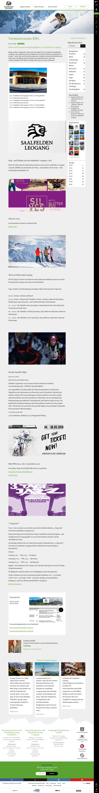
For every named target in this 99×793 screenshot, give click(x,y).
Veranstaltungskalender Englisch (21, 631)
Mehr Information (14, 584)
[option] (47, 790)
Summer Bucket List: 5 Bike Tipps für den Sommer (77, 99)
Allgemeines (21, 43)
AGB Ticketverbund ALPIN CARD (36, 783)
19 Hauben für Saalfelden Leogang (77, 109)
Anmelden (51, 773)
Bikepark (34, 786)
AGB (47, 783)
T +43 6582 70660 (7, 740)
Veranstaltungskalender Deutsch (21, 628)
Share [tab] (96, 790)
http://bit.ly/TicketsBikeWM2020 (20, 472)
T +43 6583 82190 (54, 738)
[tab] (96, 1)
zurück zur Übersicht (78, 38)
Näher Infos (12, 227)
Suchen (82, 45)
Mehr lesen (14, 712)
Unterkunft (83, 6)
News (63, 783)
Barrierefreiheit (57, 786)
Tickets (70, 6)
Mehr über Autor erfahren (32, 649)
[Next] (89, 790)
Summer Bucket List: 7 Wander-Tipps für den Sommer (77, 104)
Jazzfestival (41, 786)
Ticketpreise (12, 475)
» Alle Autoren (74, 157)
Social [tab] (96, 785)
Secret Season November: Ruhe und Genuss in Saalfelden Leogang (77, 115)
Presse (59, 783)
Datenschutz (49, 786)
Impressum (53, 783)
